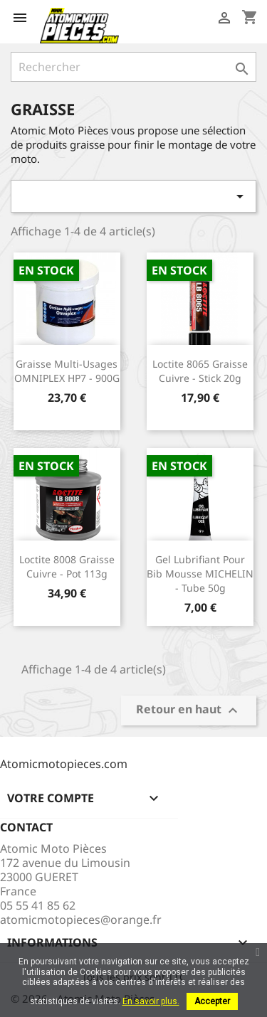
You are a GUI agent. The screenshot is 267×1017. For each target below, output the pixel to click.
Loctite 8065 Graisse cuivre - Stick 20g (200, 371)
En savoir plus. (150, 1001)
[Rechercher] (133, 67)
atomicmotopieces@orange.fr (81, 919)
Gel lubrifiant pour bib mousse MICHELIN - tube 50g (200, 574)
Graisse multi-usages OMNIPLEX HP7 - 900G (67, 371)
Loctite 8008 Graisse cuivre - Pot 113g (67, 566)
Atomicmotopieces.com (63, 764)
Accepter (212, 1001)
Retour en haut (188, 711)
